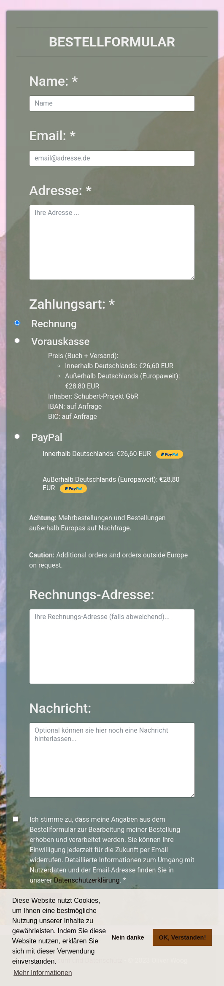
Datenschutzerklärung (87, 880)
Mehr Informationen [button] (42, 972)
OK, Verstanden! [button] (182, 937)
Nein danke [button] (128, 937)
